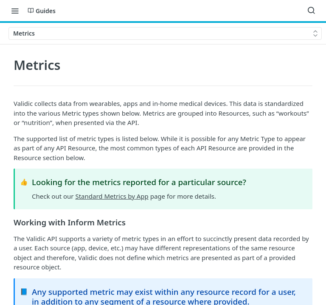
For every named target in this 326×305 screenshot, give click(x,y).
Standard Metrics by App (111, 196)
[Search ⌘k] (311, 10)
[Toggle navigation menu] (14, 10)
